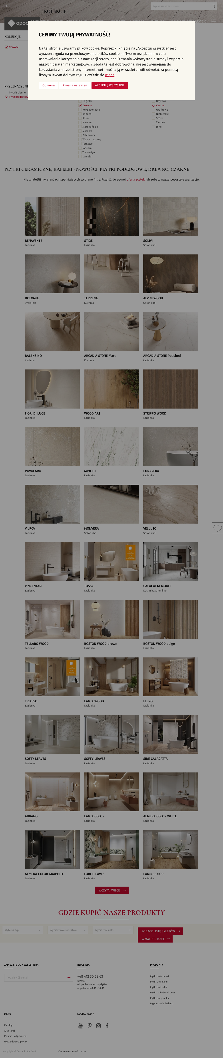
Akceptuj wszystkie (109, 85)
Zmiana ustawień (75, 85)
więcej (110, 75)
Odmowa (48, 85)
